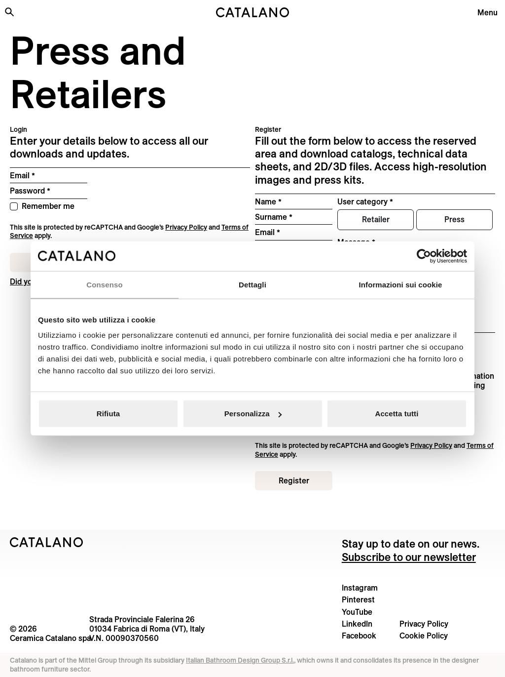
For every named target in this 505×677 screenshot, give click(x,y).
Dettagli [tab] (252, 284)
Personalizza (253, 413)
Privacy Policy (186, 227)
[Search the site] (9, 11)
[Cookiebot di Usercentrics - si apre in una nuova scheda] (424, 255)
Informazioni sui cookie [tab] (400, 284)
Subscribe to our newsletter (409, 557)
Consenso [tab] (104, 284)
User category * (365, 201)
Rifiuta (108, 413)
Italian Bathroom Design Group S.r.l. (240, 660)
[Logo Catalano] (46, 542)
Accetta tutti (397, 413)
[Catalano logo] (252, 12)
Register (294, 480)
